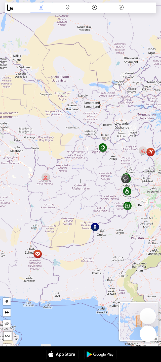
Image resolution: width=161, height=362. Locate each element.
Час (94, 8)
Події (41, 8)
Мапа (67, 8)
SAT (8, 336)
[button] (46, 177)
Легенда (121, 8)
